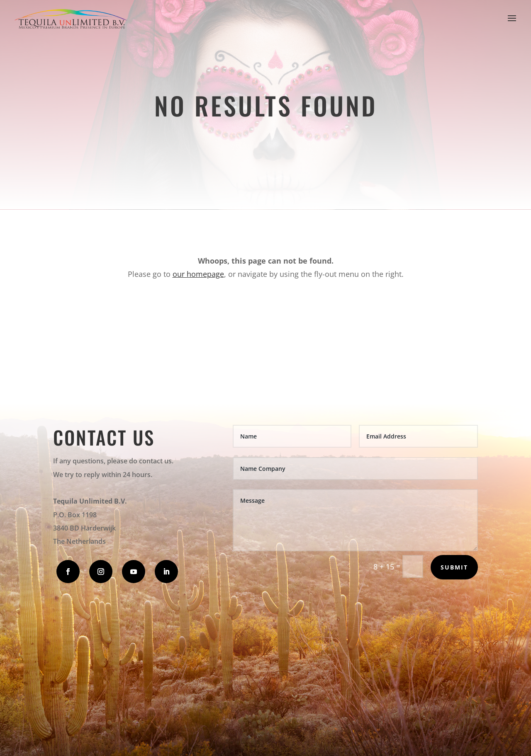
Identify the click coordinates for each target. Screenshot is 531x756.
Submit (454, 567)
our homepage (198, 274)
